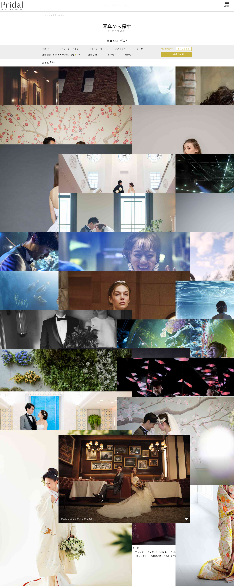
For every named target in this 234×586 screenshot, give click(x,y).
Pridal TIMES (177, 552)
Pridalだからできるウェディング (128, 552)
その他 (112, 55)
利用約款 (118, 556)
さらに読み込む (117, 523)
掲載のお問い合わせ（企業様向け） (168, 556)
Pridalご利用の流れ (75, 552)
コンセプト (141, 556)
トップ (47, 15)
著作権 (129, 556)
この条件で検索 (176, 54)
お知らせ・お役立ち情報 (73, 556)
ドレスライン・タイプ (69, 49)
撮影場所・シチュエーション (61, 55)
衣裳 (45, 49)
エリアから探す (102, 548)
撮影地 (129, 55)
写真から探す (120, 548)
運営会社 (53, 556)
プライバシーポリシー (99, 556)
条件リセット (184, 49)
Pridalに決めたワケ (98, 552)
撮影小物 (93, 55)
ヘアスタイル (120, 49)
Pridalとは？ (56, 552)
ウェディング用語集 (157, 552)
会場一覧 (134, 548)
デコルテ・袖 (97, 49)
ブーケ (141, 49)
